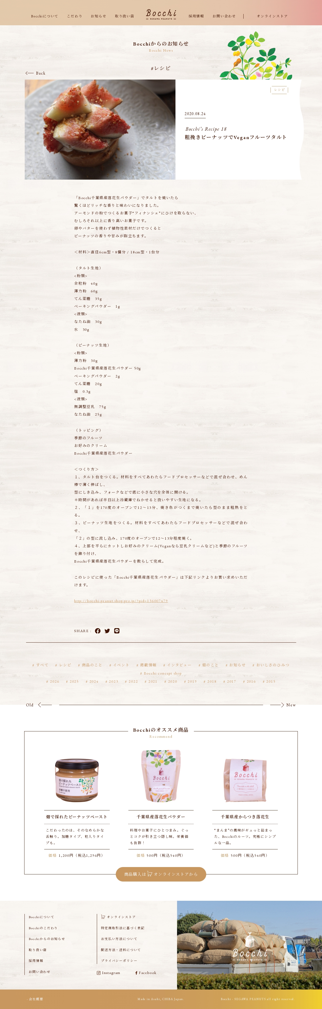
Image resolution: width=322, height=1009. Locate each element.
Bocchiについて (44, 16)
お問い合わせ (224, 16)
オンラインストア (272, 16)
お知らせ (98, 16)
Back (41, 73)
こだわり (74, 16)
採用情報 (196, 16)
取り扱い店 (124, 16)
